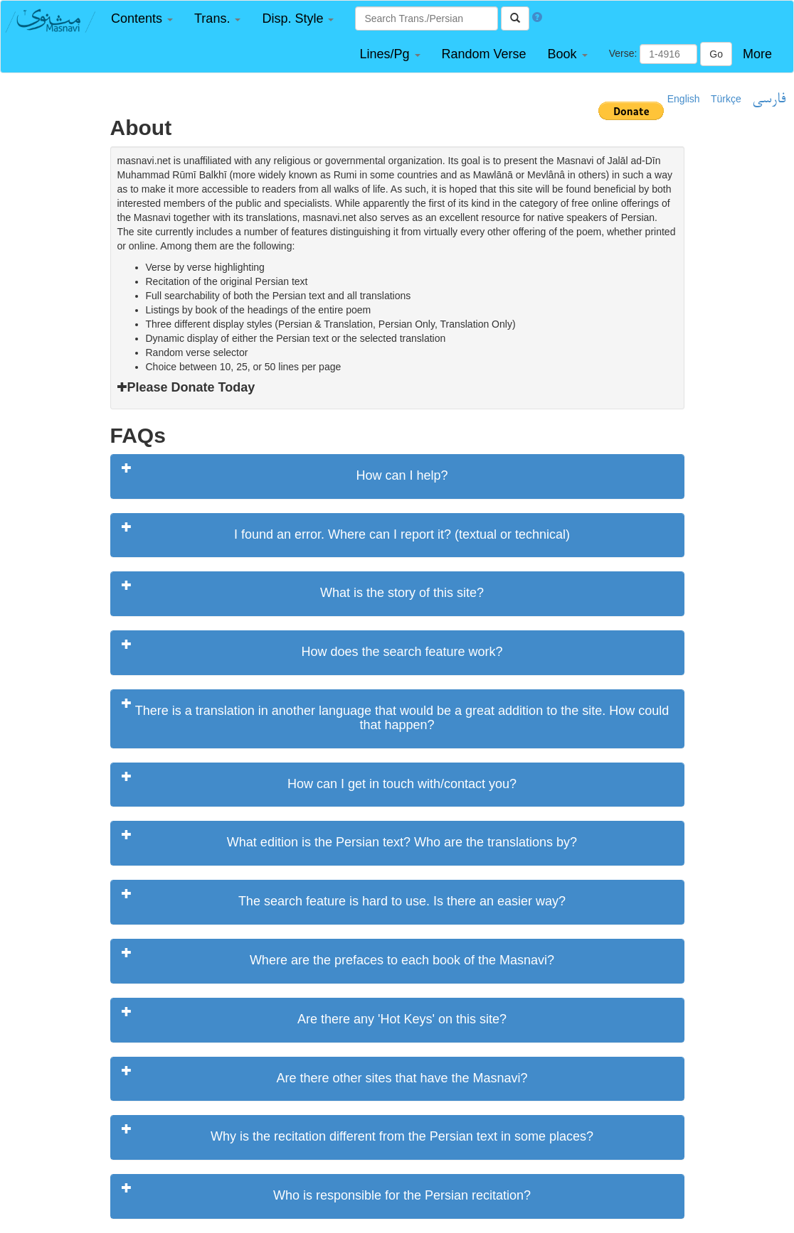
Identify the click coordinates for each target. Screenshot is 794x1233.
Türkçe (726, 98)
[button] (142, 19)
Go (716, 54)
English (683, 98)
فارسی (768, 99)
